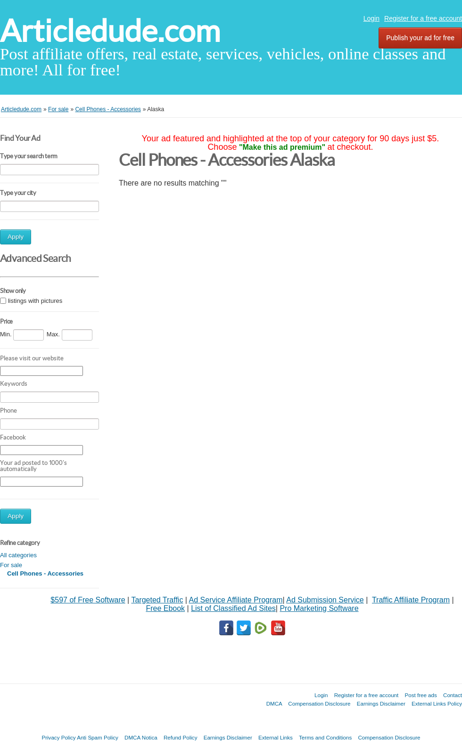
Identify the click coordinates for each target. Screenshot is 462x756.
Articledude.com (110, 31)
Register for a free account (423, 18)
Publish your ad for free (420, 37)
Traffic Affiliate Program (411, 600)
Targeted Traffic (157, 600)
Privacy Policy (58, 737)
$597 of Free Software (87, 600)
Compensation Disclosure (319, 703)
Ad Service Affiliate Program (236, 600)
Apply (16, 236)
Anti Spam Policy (97, 737)
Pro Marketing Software (319, 608)
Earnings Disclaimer (381, 703)
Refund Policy (181, 737)
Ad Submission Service (325, 600)
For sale (11, 565)
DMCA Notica (140, 737)
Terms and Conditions (325, 737)
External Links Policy (437, 703)
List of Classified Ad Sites (233, 608)
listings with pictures (35, 300)
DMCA (274, 703)
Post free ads (420, 695)
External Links (275, 737)
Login (371, 18)
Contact (452, 695)
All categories (18, 555)
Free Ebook (165, 608)
